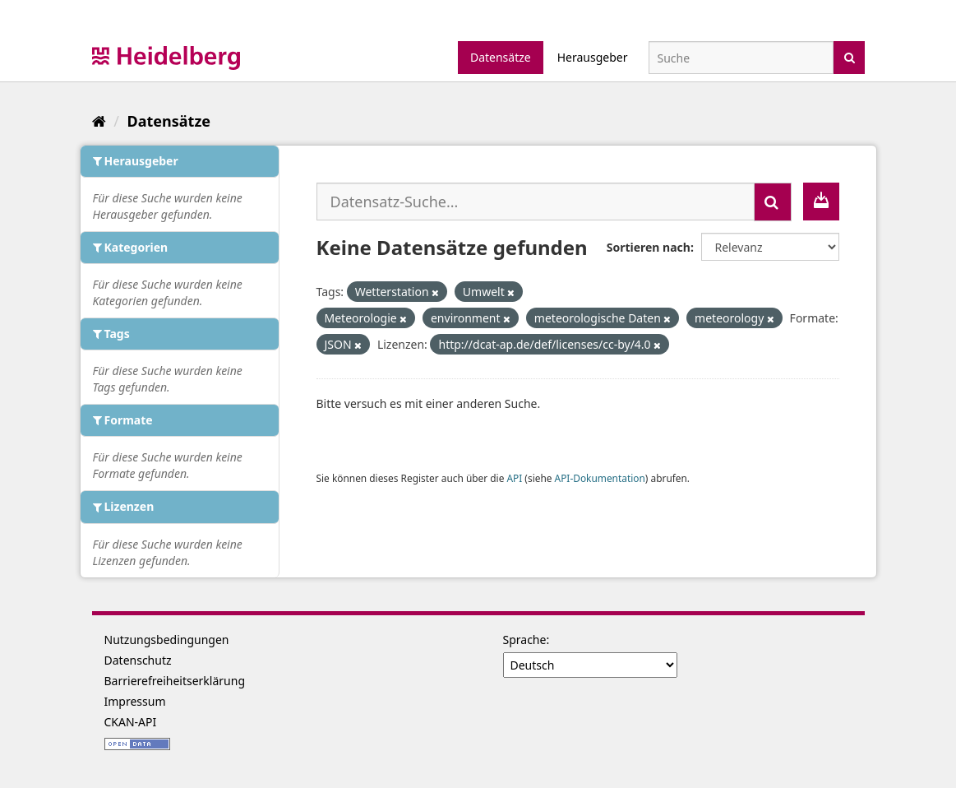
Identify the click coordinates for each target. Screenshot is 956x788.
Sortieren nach (648, 247)
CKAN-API (130, 722)
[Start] (99, 121)
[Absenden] (850, 56)
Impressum (135, 701)
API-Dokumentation (600, 477)
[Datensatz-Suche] (741, 57)
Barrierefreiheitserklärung (175, 680)
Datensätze (500, 57)
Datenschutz (138, 660)
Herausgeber (592, 57)
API (514, 477)
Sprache (525, 639)
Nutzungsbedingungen (166, 639)
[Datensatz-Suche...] (535, 201)
